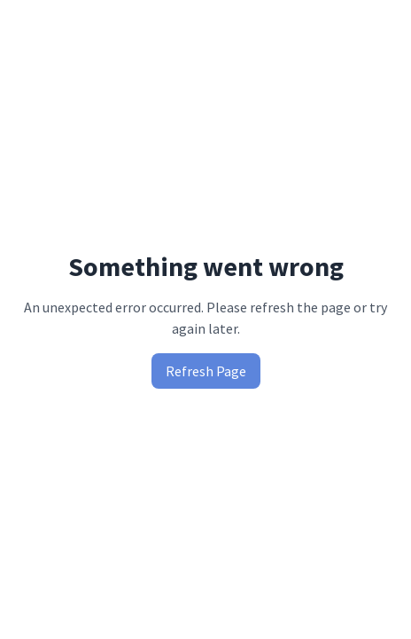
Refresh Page (206, 371)
